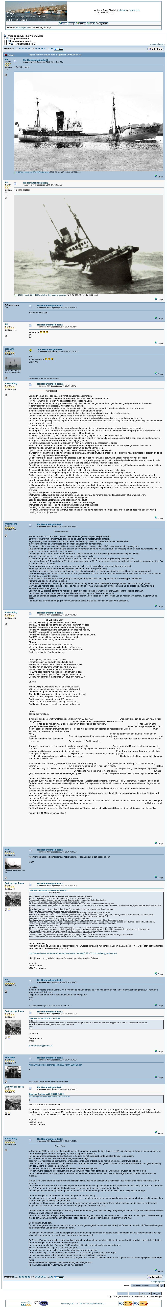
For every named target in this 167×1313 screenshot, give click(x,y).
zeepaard (9, 349)
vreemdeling (11, 383)
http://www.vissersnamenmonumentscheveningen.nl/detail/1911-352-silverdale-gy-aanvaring (73, 953)
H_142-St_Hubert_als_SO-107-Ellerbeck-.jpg (31, 172)
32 (29, 48)
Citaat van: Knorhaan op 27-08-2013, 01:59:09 (46, 1094)
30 (23, 48)
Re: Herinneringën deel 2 (35, 60)
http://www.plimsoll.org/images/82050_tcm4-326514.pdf (55, 1065)
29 (20, 48)
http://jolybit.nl (22, 27)
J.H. (7, 59)
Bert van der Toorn (14, 883)
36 (42, 48)
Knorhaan (10, 1057)
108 (51, 48)
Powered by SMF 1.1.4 (69, 1304)
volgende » (161, 44)
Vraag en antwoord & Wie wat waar (25, 36)
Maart (7, 849)
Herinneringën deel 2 (24, 44)
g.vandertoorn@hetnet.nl (40, 1045)
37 (45, 48)
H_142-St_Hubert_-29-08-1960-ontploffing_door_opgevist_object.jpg (40, 295)
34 (36, 48)
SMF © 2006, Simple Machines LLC (92, 1304)
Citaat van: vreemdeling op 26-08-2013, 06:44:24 (47, 890)
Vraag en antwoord (19, 38)
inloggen (123, 10)
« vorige (153, 44)
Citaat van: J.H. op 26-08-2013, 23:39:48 (44, 1018)
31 (25, 48)
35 (39, 48)
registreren (135, 10)
